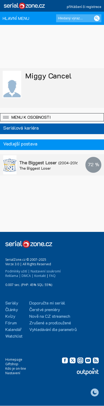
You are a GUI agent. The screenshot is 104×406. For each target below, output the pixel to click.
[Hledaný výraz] (78, 18)
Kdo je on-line (15, 368)
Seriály (11, 303)
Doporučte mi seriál (47, 303)
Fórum (11, 322)
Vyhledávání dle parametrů (53, 329)
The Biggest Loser (49, 162)
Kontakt (40, 275)
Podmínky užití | (17, 271)
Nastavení (12, 373)
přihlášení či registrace (84, 6)
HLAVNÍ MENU (16, 18)
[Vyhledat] (97, 18)
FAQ (52, 275)
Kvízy (10, 316)
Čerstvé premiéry (44, 309)
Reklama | (13, 275)
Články (11, 309)
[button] (52, 117)
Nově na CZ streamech (49, 316)
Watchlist (14, 336)
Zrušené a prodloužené (50, 322)
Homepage (13, 359)
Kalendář (13, 329)
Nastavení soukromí (46, 271)
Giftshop (11, 364)
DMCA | (28, 275)
